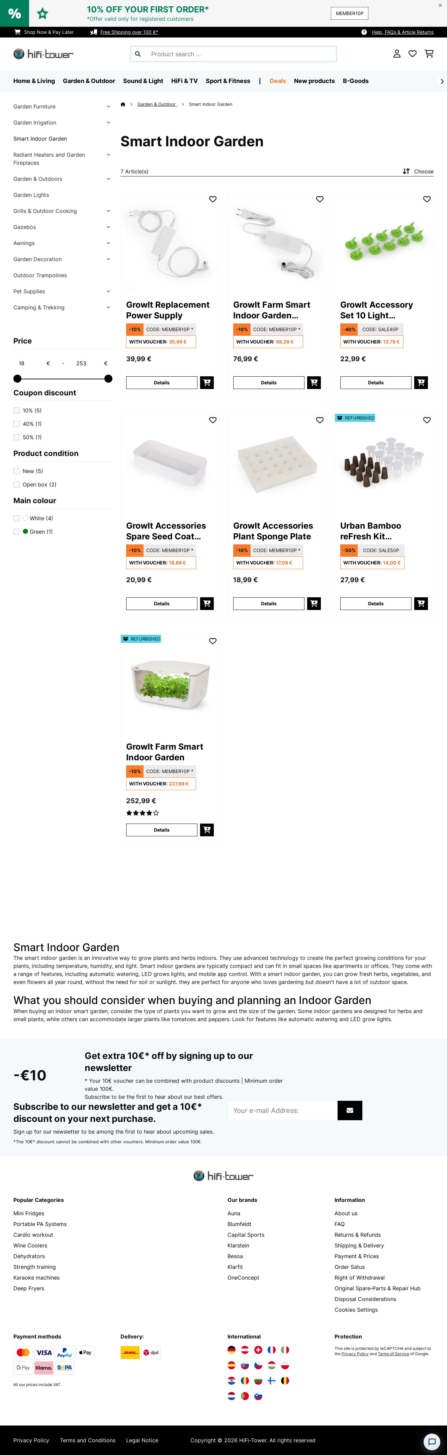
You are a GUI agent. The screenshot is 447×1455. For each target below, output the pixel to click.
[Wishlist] (413, 54)
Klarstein (238, 1245)
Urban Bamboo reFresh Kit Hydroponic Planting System (382, 531)
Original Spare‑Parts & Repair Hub (378, 1288)
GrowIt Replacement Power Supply (168, 310)
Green (38, 532)
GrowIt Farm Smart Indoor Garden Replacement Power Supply (274, 310)
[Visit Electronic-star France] (272, 1350)
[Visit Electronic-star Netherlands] (232, 1396)
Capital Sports (246, 1234)
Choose (417, 171)
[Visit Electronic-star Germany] (232, 1350)
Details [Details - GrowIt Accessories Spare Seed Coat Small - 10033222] (162, 603)
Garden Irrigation (34, 122)
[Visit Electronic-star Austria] (245, 1350)
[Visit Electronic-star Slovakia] (245, 1365)
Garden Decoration (37, 259)
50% (32, 437)
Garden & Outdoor (157, 104)
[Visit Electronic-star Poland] (285, 1365)
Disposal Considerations (365, 1299)
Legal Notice (142, 1440)
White (38, 518)
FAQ (340, 1224)
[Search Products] (233, 54)
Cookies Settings (356, 1309)
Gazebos (24, 227)
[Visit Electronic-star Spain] (232, 1365)
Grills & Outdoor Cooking (45, 211)
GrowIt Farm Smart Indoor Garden (164, 752)
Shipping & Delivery (359, 1245)
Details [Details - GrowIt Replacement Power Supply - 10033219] (162, 382)
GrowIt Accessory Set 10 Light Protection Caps (376, 310)
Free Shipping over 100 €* (129, 32)
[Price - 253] (91, 363)
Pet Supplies (29, 291)
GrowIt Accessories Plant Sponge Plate (273, 531)
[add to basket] (207, 382)
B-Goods (356, 80)
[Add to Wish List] (212, 199)
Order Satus (350, 1266)
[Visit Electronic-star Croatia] (232, 1381)
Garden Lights (31, 195)
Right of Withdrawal (360, 1277)
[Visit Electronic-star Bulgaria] (258, 1381)
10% (32, 410)
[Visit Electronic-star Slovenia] (258, 1396)
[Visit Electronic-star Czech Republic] (258, 1365)
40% (32, 424)
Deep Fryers (28, 1288)
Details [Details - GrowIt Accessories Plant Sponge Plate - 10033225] (269, 603)
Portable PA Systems (40, 1224)
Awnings (23, 243)
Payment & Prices (357, 1256)
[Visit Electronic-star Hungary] (272, 1365)
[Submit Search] (138, 54)
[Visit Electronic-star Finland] (272, 1381)
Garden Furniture (34, 106)
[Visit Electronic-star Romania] (245, 1381)
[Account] (396, 54)
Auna (234, 1213)
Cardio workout (33, 1234)
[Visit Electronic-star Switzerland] (258, 1350)
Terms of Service (393, 1354)
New (33, 471)
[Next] (442, 81)
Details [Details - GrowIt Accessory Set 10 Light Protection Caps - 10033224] (376, 382)
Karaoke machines (36, 1277)
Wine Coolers (30, 1245)
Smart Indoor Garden (40, 138)
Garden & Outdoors (37, 178)
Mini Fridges (28, 1213)
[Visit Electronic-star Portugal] (245, 1396)
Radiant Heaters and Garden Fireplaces (49, 158)
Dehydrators (29, 1256)
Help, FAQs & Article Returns (403, 32)
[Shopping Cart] (429, 54)
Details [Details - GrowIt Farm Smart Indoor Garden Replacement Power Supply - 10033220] (269, 382)
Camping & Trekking (39, 307)
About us (346, 1213)
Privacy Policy (355, 1354)
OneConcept (243, 1277)
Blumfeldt (240, 1224)
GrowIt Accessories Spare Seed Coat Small (166, 531)
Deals (278, 80)
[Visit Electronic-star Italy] (285, 1350)
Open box (40, 484)
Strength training (34, 1266)
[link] (170, 242)
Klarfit (235, 1266)
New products (314, 80)
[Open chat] (432, 1442)
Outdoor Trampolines (40, 275)
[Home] (129, 104)
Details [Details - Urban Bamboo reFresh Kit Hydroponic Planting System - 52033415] (376, 603)
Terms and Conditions (87, 1440)
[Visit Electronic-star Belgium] (285, 1381)
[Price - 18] (34, 363)
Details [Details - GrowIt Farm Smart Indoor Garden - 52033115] (162, 830)
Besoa (235, 1256)
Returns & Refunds (358, 1234)
